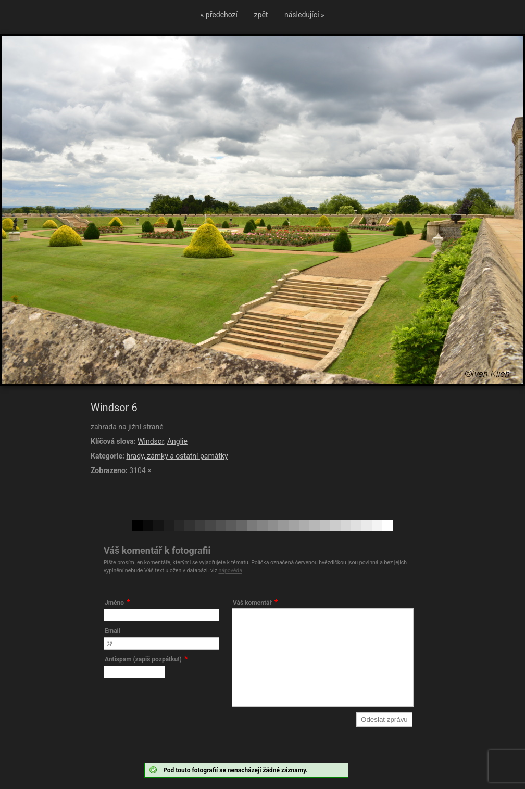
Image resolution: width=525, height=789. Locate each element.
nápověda (230, 570)
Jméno (114, 602)
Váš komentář (252, 602)
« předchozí (219, 14)
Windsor (151, 441)
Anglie (177, 441)
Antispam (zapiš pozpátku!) (143, 659)
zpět (261, 14)
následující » (304, 14)
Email (112, 630)
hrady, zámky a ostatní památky (177, 456)
